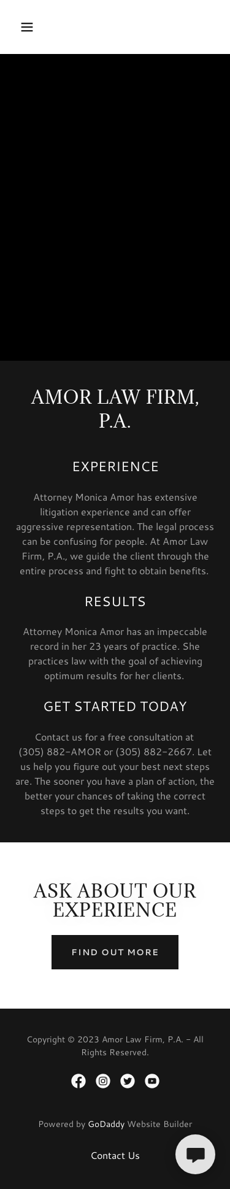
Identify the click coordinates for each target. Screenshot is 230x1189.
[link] (78, 1081)
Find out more (115, 952)
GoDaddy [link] (106, 1124)
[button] (38, 27)
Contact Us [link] (115, 1155)
